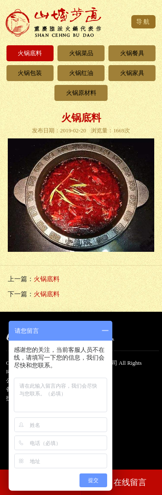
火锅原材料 (81, 92)
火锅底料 (30, 53)
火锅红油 (81, 72)
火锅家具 (132, 72)
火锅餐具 (132, 53)
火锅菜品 (81, 53)
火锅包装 (30, 72)
